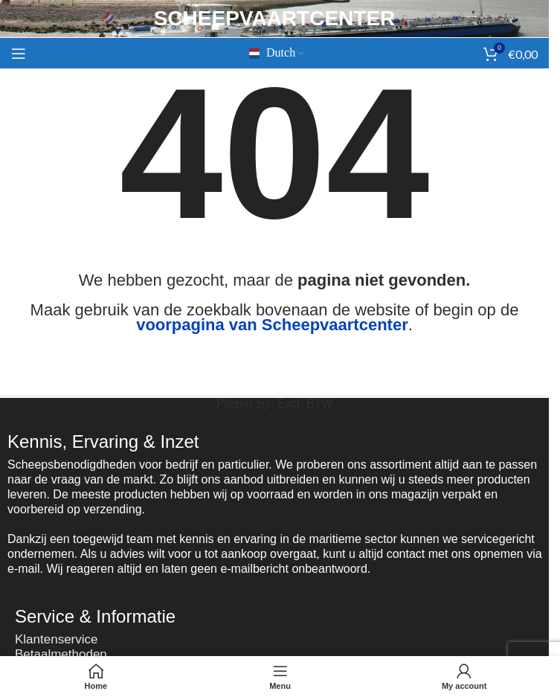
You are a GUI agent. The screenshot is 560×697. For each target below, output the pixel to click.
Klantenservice (56, 639)
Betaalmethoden (61, 654)
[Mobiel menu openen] (18, 53)
